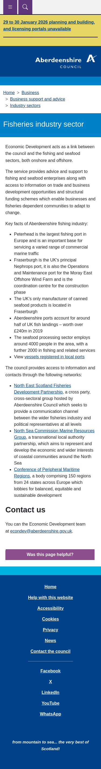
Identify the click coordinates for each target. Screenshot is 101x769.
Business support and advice (37, 99)
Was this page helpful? (50, 554)
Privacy (50, 630)
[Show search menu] (25, 7)
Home (9, 92)
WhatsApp (50, 714)
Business (30, 92)
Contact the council (50, 651)
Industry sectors (25, 105)
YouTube (50, 703)
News (50, 640)
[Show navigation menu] (10, 7)
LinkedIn (51, 692)
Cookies (50, 619)
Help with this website (50, 597)
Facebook (50, 671)
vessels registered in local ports (55, 357)
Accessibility (50, 608)
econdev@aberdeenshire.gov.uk (41, 531)
